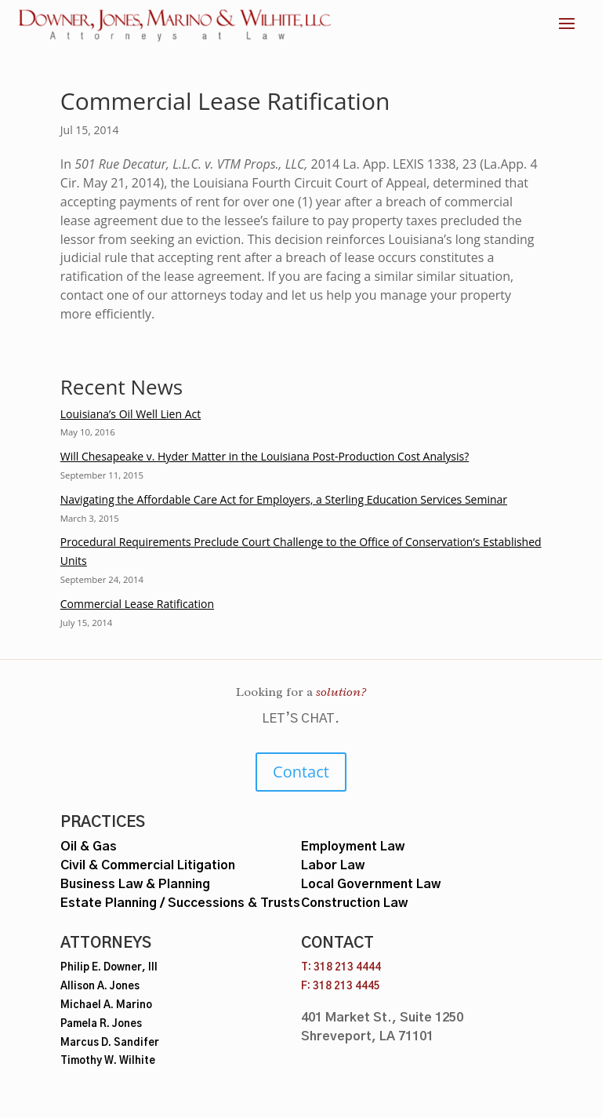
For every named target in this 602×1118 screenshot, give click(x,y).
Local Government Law (371, 884)
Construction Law (354, 903)
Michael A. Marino (106, 1005)
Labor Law (332, 865)
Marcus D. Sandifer (109, 1043)
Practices (102, 822)
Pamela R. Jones (101, 1024)
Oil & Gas (88, 846)
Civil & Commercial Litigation (147, 865)
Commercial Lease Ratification (137, 603)
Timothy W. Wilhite (107, 1061)
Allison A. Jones (100, 986)
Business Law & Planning (135, 884)
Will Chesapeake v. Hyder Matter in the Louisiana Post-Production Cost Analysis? (264, 456)
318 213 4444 (347, 968)
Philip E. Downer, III (109, 968)
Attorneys (105, 943)
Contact (301, 771)
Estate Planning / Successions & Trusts (180, 903)
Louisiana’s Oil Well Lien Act (130, 413)
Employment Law (352, 846)
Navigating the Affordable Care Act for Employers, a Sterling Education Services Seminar (283, 499)
